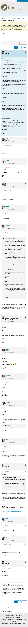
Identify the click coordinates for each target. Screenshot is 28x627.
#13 (25, 525)
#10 (25, 409)
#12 (25, 471)
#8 (25, 356)
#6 (25, 232)
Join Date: (7, 55)
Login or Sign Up (22, 1)
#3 (25, 167)
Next (24, 47)
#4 (25, 190)
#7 (25, 325)
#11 (25, 446)
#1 (25, 58)
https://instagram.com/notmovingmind (11, 511)
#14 (25, 544)
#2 (25, 145)
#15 (25, 568)
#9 (25, 382)
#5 (25, 213)
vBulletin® (13, 617)
